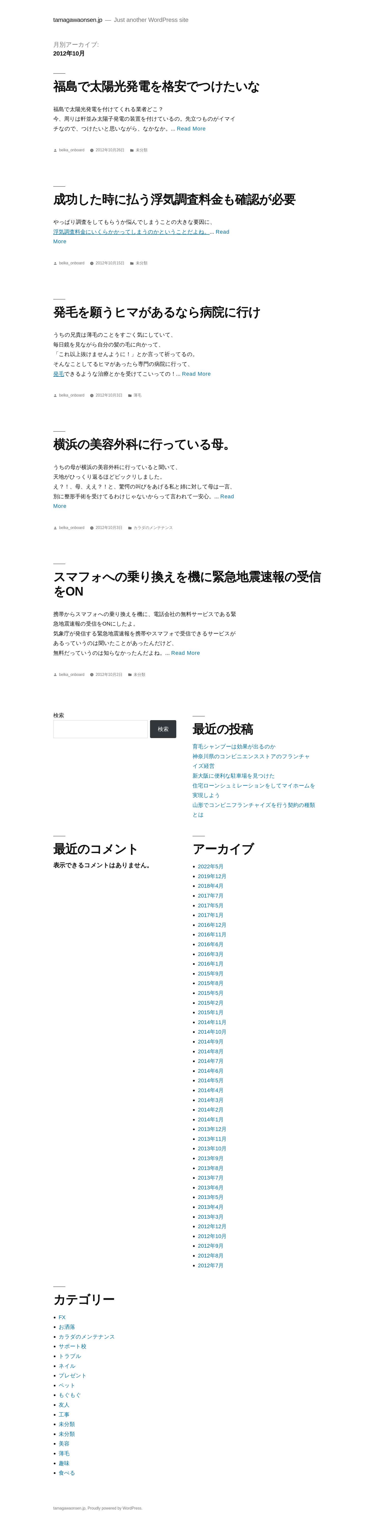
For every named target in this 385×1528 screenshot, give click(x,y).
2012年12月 (212, 1226)
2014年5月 (211, 1080)
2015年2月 (211, 1003)
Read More (191, 129)
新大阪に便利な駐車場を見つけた (233, 776)
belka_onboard (71, 150)
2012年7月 (211, 1265)
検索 (58, 715)
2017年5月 (211, 905)
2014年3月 (211, 1100)
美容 (64, 1444)
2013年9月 (211, 1158)
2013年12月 (212, 1129)
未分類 (142, 150)
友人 (64, 1405)
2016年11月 (212, 934)
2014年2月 (211, 1110)
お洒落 (67, 1327)
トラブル (70, 1356)
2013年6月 (211, 1188)
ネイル (67, 1366)
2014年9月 (211, 1042)
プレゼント (73, 1375)
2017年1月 (211, 915)
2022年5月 (211, 866)
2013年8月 (211, 1168)
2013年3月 (211, 1217)
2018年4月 (211, 886)
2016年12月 (212, 925)
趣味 (64, 1463)
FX (62, 1317)
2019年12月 (212, 876)
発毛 (58, 374)
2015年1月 (211, 1012)
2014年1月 (211, 1119)
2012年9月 (211, 1246)
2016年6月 (211, 944)
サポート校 (72, 1346)
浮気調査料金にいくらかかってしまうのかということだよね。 (131, 232)
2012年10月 (212, 1236)
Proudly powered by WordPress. (115, 1508)
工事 (64, 1415)
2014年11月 (212, 1022)
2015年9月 (211, 974)
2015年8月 (211, 983)
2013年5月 (211, 1197)
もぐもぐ (70, 1395)
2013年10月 (212, 1148)
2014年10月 (212, 1032)
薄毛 (137, 395)
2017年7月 (211, 896)
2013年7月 (211, 1178)
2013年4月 (211, 1207)
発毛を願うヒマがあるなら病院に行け (157, 312)
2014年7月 (211, 1061)
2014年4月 (211, 1090)
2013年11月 (212, 1139)
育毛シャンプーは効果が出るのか (234, 746)
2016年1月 (211, 964)
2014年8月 (211, 1051)
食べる (67, 1473)
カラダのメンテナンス (153, 528)
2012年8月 (211, 1256)
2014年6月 (211, 1071)
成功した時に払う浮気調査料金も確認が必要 (174, 199)
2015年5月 (211, 993)
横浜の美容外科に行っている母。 (144, 444)
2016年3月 (211, 954)
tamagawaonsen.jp (77, 19)
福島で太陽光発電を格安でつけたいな (156, 86)
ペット (67, 1385)
